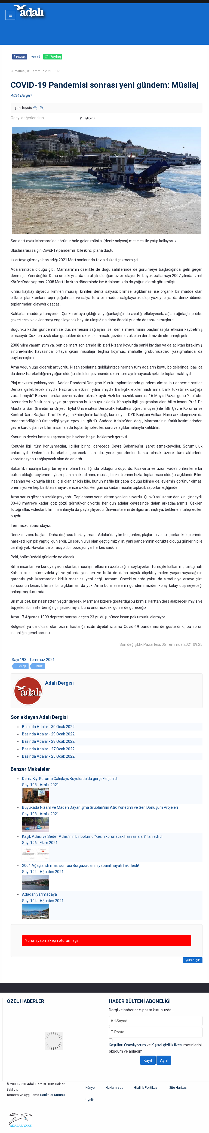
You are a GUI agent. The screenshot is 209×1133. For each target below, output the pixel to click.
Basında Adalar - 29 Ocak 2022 (48, 734)
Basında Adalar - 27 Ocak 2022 (48, 749)
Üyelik (89, 1100)
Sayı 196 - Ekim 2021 (40, 843)
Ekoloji (21, 666)
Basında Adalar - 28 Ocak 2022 (48, 741)
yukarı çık (193, 960)
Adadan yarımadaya (39, 894)
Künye (90, 1088)
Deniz (38, 666)
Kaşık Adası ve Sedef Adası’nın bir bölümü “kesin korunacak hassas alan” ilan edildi (92, 836)
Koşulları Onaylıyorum (127, 1045)
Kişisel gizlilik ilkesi (167, 1045)
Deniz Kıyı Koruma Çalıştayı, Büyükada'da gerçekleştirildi (70, 778)
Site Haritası (178, 1088)
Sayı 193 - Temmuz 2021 (33, 659)
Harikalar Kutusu (52, 1095)
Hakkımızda (114, 1088)
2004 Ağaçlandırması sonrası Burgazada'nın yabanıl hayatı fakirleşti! (80, 865)
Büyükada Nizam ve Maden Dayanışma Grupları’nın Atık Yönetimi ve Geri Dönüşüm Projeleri (100, 807)
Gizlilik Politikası (146, 1088)
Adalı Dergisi (21, 95)
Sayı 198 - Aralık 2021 (40, 785)
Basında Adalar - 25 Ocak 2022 (48, 756)
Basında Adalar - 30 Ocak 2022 (48, 727)
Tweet (34, 56)
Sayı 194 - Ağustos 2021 (43, 872)
